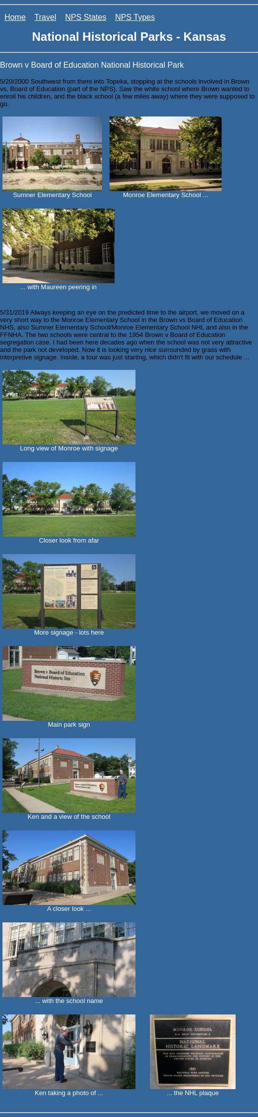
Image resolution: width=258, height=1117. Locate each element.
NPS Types (135, 17)
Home (15, 17)
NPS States (86, 17)
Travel (45, 17)
